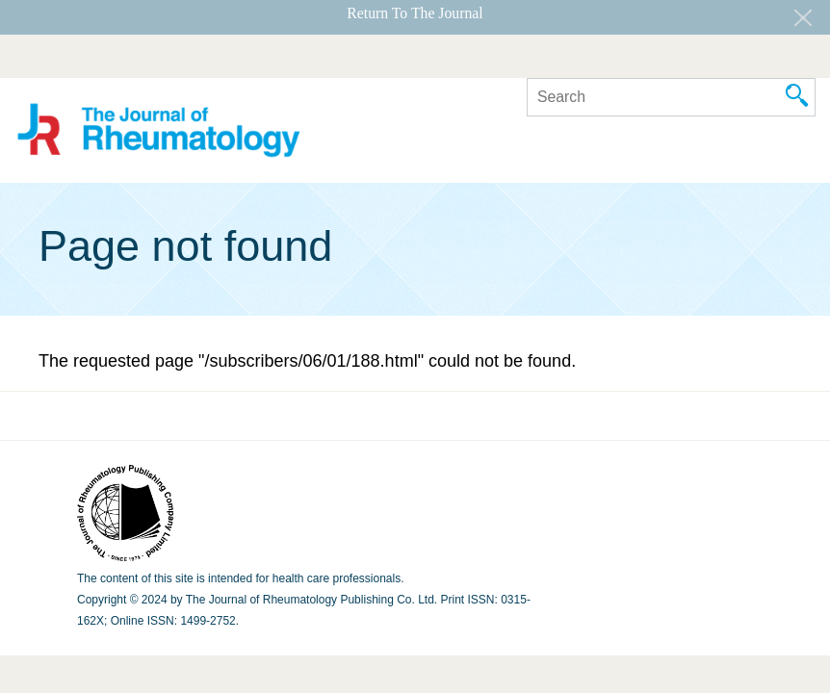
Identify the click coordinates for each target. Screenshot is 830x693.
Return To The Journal (414, 13)
